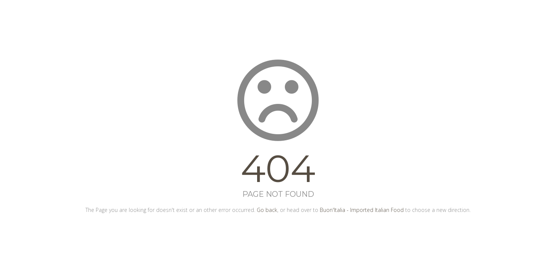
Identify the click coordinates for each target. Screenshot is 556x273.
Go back (267, 209)
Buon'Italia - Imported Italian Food (362, 209)
